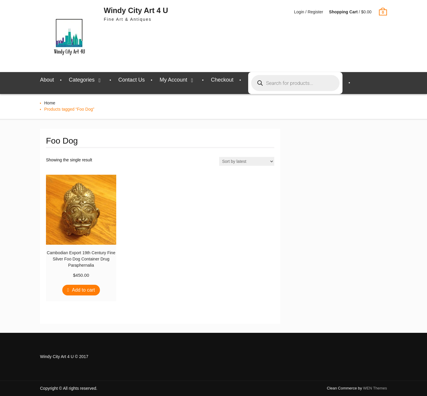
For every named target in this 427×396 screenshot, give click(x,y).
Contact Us (131, 80)
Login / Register (308, 11)
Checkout (222, 80)
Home (49, 103)
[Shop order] (246, 161)
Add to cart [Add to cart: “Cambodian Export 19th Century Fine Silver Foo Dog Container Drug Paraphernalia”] (83, 289)
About (47, 80)
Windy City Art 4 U (136, 10)
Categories (82, 80)
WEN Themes (375, 388)
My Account (173, 80)
